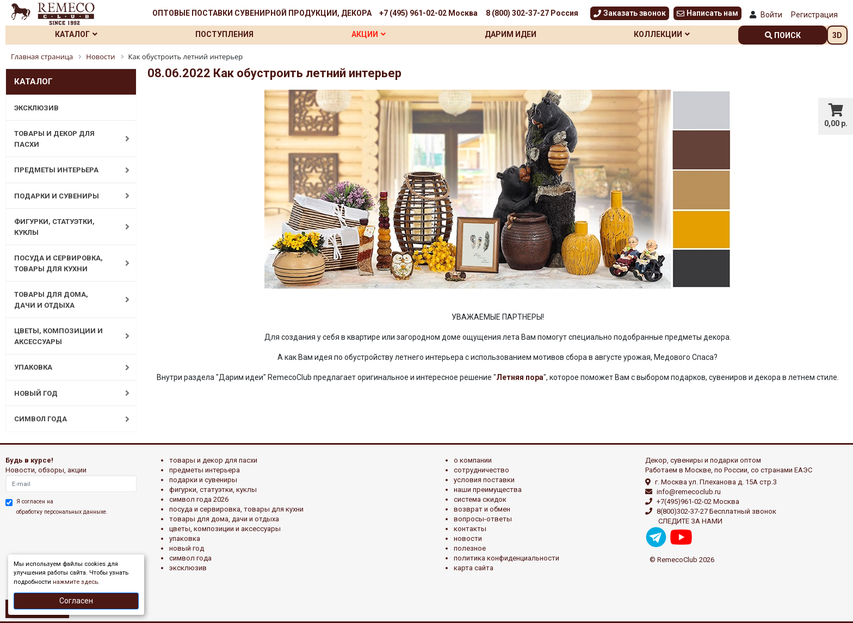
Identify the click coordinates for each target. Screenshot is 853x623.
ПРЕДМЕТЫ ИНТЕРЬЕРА (66, 170)
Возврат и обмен (482, 509)
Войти (771, 14)
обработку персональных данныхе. (62, 511)
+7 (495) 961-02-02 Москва (428, 13)
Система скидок (480, 499)
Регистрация (814, 14)
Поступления (224, 34)
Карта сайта (473, 568)
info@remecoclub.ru (689, 492)
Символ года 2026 (198, 499)
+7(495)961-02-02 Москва (698, 501)
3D (837, 35)
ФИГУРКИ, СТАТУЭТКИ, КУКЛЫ (66, 226)
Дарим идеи (510, 34)
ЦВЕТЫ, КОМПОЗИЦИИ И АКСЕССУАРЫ (66, 336)
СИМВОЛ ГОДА (66, 419)
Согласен (76, 600)
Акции (368, 34)
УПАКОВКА (66, 367)
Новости (468, 538)
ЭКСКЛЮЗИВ (36, 108)
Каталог (76, 34)
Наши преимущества (488, 489)
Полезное (470, 548)
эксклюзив (188, 568)
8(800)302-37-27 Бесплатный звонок (716, 511)
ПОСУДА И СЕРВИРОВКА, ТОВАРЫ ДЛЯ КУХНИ (66, 263)
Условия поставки (484, 480)
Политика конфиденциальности (506, 558)
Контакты (470, 529)
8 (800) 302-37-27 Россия (532, 13)
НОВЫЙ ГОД (66, 393)
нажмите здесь (75, 581)
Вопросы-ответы (483, 519)
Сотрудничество (481, 470)
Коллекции (662, 34)
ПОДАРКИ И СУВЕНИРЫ (66, 195)
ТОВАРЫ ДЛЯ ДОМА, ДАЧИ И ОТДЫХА (66, 299)
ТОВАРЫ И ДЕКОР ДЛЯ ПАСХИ (66, 138)
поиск (783, 35)
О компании (473, 460)
